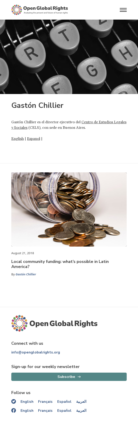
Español (64, 401)
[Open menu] (123, 10)
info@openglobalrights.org (35, 352)
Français (45, 401)
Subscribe (66, 376)
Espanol (33, 138)
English (17, 138)
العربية (81, 401)
